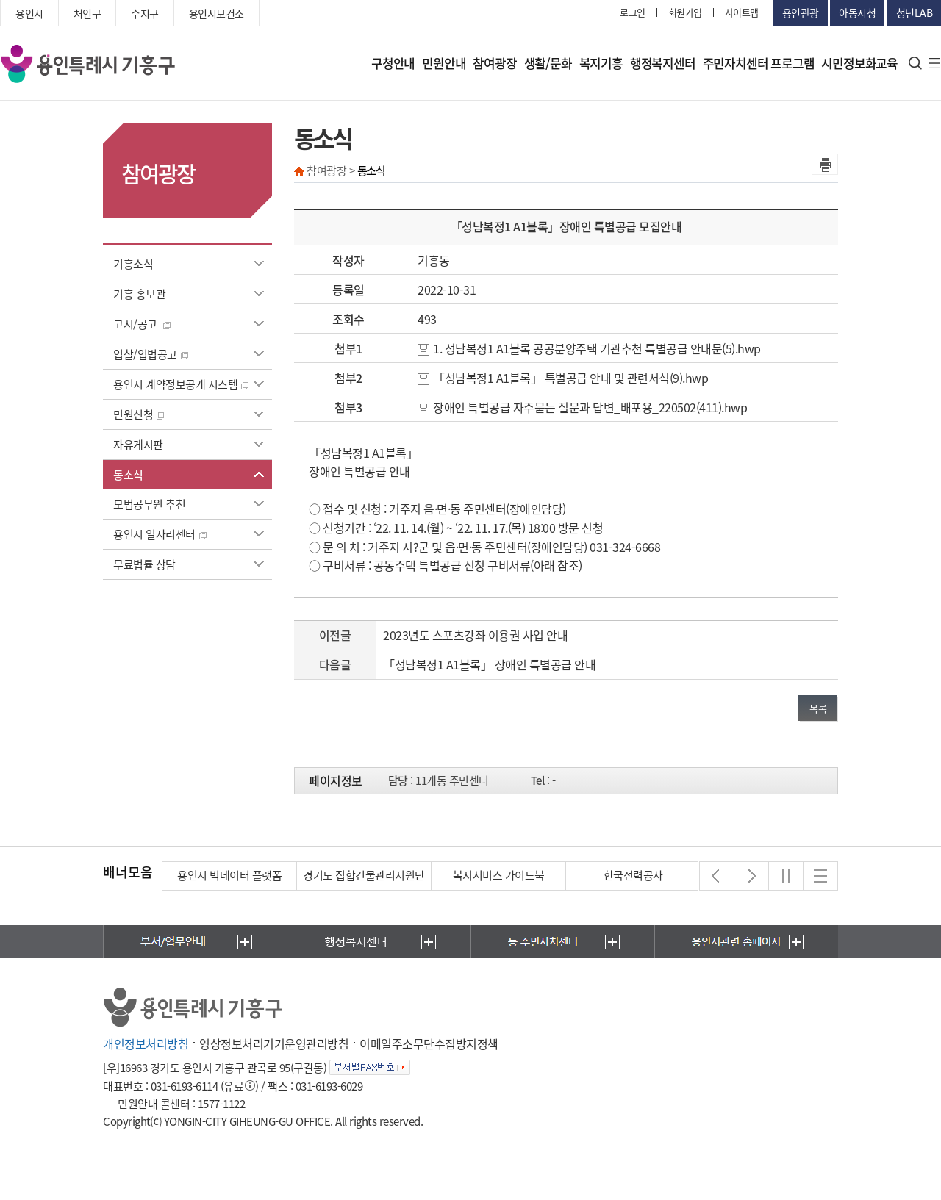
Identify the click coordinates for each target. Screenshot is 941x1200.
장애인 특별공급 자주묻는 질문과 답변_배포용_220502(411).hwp (582, 407)
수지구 (145, 13)
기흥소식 (133, 264)
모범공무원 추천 (149, 504)
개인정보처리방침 (145, 1043)
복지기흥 (601, 63)
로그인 (632, 12)
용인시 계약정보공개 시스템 (180, 384)
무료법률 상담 (144, 564)
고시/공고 (142, 324)
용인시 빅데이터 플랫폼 (229, 875)
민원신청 (138, 414)
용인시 (29, 13)
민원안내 (443, 63)
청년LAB (914, 12)
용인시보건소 (216, 13)
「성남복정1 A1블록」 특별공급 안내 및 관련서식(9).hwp (563, 378)
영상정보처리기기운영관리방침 (273, 1043)
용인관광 (800, 12)
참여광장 (494, 63)
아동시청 (857, 12)
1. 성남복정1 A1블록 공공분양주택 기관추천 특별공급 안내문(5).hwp (589, 348)
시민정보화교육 (859, 63)
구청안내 (393, 63)
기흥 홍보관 (139, 294)
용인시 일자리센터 (160, 534)
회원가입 (685, 12)
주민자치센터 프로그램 (759, 63)
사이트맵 (742, 12)
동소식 (128, 475)
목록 (817, 708)
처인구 (87, 13)
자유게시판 (138, 444)
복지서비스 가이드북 (499, 875)
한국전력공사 (633, 875)
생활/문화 (548, 63)
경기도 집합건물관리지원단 (364, 875)
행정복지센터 (662, 63)
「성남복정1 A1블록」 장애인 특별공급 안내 (489, 664)
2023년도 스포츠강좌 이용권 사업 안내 (475, 635)
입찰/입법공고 (150, 354)
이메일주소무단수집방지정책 (428, 1043)
